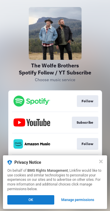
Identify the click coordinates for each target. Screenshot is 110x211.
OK (30, 200)
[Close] (101, 161)
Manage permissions (77, 200)
